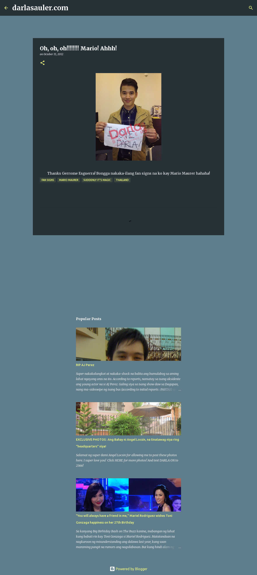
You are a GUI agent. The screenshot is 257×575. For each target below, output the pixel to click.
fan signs (48, 180)
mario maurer (68, 180)
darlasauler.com (40, 8)
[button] (42, 63)
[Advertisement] (128, 272)
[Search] (74, 8)
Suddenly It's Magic (97, 180)
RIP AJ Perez (85, 365)
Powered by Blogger (128, 569)
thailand (122, 180)
